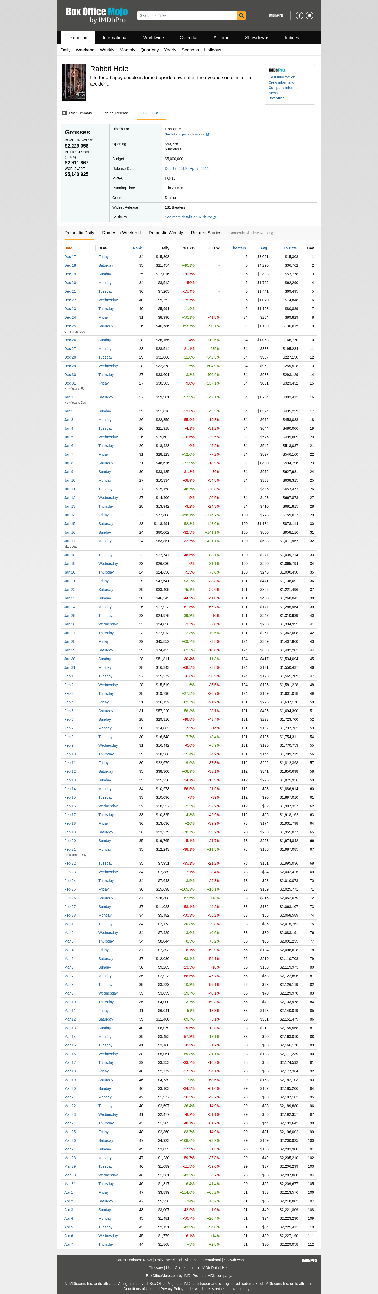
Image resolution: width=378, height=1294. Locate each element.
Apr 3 (68, 1210)
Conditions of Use (138, 1289)
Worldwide (153, 37)
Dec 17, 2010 (176, 168)
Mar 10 (70, 1002)
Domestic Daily (79, 232)
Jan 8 (68, 463)
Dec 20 (70, 283)
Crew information (282, 82)
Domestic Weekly (166, 232)
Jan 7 (68, 454)
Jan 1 (68, 397)
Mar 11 (70, 1010)
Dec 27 (70, 348)
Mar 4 (69, 950)
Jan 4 (68, 428)
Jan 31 (69, 667)
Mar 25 (70, 1132)
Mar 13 (70, 1028)
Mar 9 (69, 993)
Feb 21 (70, 849)
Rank (137, 248)
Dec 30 (70, 374)
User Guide (175, 1268)
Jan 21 (69, 581)
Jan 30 (69, 659)
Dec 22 (70, 300)
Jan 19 (69, 563)
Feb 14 (70, 789)
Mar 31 (70, 1184)
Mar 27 (70, 1149)
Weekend (85, 50)
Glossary (156, 1268)
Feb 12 (70, 771)
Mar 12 (70, 1019)
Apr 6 (68, 1236)
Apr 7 (68, 1244)
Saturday (105, 265)
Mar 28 (70, 1158)
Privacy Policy (172, 1289)
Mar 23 (70, 1114)
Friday (103, 257)
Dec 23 (70, 309)
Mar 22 (70, 1106)
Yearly (170, 50)
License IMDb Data (203, 1268)
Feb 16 (70, 806)
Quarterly (149, 50)
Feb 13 (70, 780)
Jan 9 (68, 472)
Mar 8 (69, 984)
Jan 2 (68, 411)
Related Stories (206, 232)
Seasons (190, 50)
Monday (105, 283)
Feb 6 (69, 719)
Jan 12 (69, 498)
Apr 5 (68, 1227)
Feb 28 (70, 915)
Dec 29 (70, 366)
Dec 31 (70, 383)
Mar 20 (70, 1088)
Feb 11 (70, 763)
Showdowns (257, 37)
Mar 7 (69, 976)
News (273, 93)
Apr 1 (68, 1192)
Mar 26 (70, 1140)
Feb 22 (70, 863)
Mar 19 (70, 1080)
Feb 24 (70, 881)
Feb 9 (69, 745)
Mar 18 (70, 1071)
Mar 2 (69, 932)
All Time (221, 37)
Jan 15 (69, 524)
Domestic (78, 37)
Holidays (212, 50)
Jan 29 (69, 650)
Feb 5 (69, 711)
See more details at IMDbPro (190, 217)
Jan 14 (69, 515)
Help (225, 1268)
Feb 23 (70, 872)
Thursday (106, 309)
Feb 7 (69, 728)
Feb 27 (70, 906)
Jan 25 (69, 615)
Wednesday (108, 300)
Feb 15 (70, 797)
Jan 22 (69, 589)
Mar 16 (70, 1054)
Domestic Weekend (121, 232)
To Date (290, 248)
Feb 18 (70, 823)
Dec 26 (70, 340)
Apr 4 (68, 1218)
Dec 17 (70, 257)
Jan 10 (69, 480)
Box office (277, 98)
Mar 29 (70, 1166)
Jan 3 (68, 420)
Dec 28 (70, 357)
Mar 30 (70, 1175)
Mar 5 (69, 958)
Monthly (127, 50)
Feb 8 (69, 737)
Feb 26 (70, 898)
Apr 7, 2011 (199, 168)
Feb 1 (69, 676)
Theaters (238, 248)
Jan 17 (69, 541)
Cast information (282, 77)
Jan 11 (69, 489)
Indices (292, 37)
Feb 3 (69, 693)
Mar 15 (70, 1045)
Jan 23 (69, 598)
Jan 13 (69, 506)
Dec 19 (70, 274)
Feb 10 (70, 754)
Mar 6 (69, 967)
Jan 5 (68, 437)
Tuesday (105, 291)
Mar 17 (70, 1062)
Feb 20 (70, 841)
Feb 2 (69, 685)
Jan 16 (69, 532)
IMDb (211, 1276)
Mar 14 (70, 1036)
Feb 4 (69, 702)
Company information (286, 88)
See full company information (187, 134)
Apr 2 (68, 1201)
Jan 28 (69, 641)
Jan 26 (69, 624)
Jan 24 (69, 607)
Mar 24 (70, 1123)
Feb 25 (70, 889)
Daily (66, 50)
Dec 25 (70, 326)
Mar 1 (69, 924)
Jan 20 (69, 572)
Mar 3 (69, 941)
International (115, 37)
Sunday (104, 274)
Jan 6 (68, 446)
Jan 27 (69, 633)
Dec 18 (70, 265)
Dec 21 (70, 291)
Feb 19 (70, 832)
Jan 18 (69, 555)
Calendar (189, 37)
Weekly (107, 50)
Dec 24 (70, 317)
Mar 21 (70, 1097)
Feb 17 (70, 815)
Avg (263, 248)
